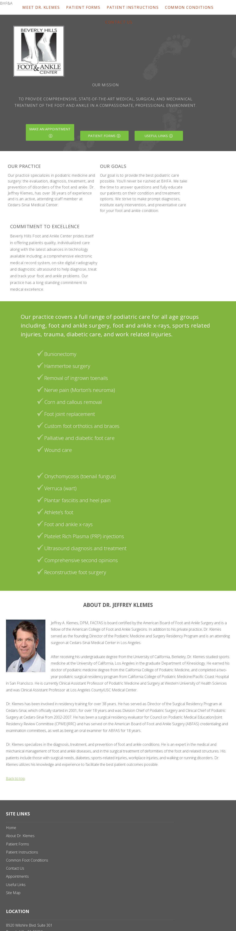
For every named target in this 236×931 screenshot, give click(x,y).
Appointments (17, 876)
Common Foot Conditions (27, 860)
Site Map (13, 892)
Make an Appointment (50, 129)
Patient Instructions (22, 852)
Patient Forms (101, 135)
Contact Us (119, 22)
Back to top (15, 778)
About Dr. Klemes (20, 835)
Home (11, 827)
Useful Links (156, 135)
